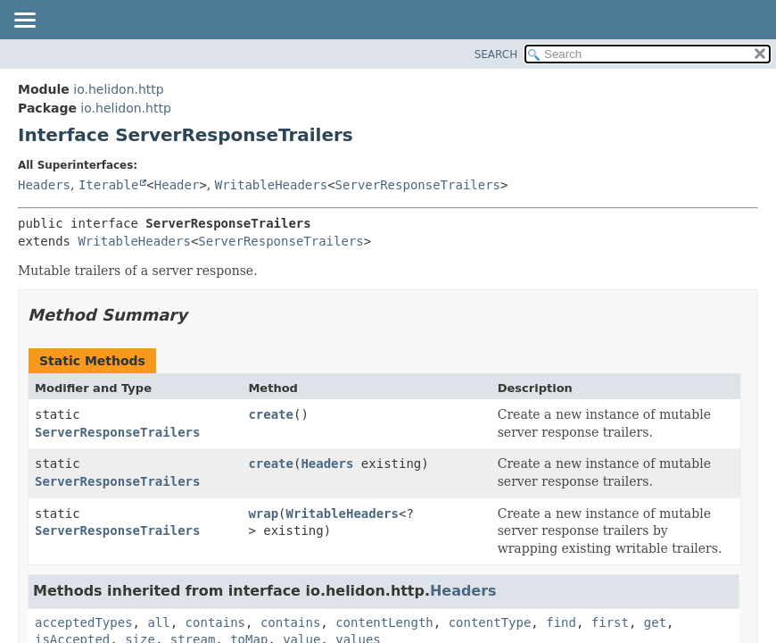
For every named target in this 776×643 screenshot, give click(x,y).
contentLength (384, 622)
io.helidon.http (118, 89)
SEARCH (496, 54)
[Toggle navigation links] (24, 21)
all (158, 622)
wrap (263, 513)
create (270, 414)
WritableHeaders (271, 185)
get (655, 622)
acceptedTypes (84, 622)
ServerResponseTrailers (417, 185)
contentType (490, 622)
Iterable (108, 185)
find (561, 622)
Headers (44, 185)
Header (177, 185)
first (610, 622)
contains (215, 622)
